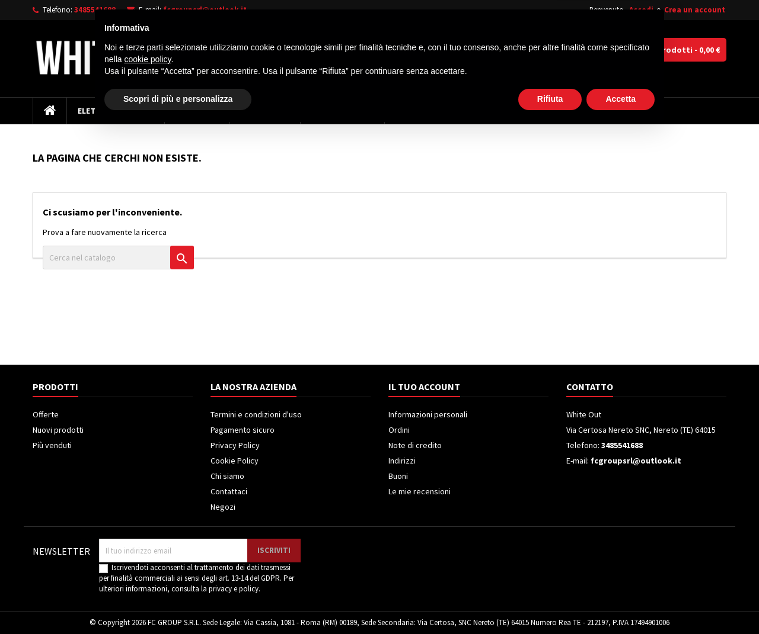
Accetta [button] (620, 601)
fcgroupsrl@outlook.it (205, 10)
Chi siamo (227, 476)
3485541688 (95, 10)
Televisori (197, 110)
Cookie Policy (235, 460)
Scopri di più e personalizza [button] (177, 601)
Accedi (641, 10)
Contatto (589, 386)
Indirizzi (402, 460)
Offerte (46, 414)
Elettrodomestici (116, 110)
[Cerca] (420, 50)
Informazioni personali (427, 414)
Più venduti (52, 445)
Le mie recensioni (419, 491)
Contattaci (229, 491)
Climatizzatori (342, 110)
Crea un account (694, 10)
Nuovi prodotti (58, 429)
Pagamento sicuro (243, 429)
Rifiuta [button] (550, 601)
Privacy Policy (235, 445)
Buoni (398, 476)
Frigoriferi (265, 110)
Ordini (399, 429)
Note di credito (415, 445)
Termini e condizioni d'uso (256, 414)
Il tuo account (424, 386)
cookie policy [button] (147, 562)
